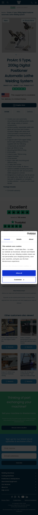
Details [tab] (19, 239)
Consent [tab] (7, 239)
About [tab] (31, 239)
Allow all (19, 273)
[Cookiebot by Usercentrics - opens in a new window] (27, 233)
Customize (19, 279)
